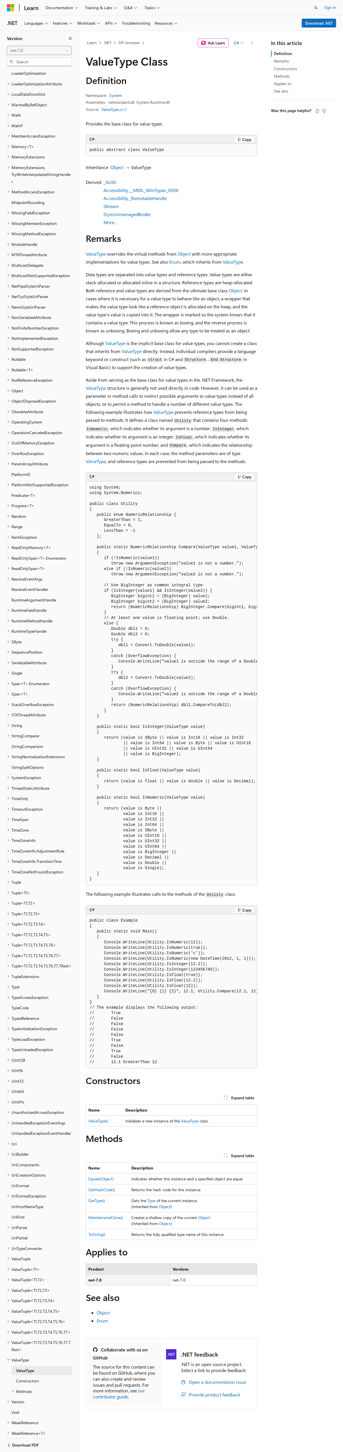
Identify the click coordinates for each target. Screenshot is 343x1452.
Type (151, 1200)
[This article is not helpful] (324, 110)
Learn (92, 42)
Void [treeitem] (15, 1392)
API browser (129, 42)
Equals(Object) (101, 1178)
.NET (107, 42)
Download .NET (319, 23)
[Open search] (316, 8)
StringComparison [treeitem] (27, 726)
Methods (282, 76)
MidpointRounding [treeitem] (27, 182)
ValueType (96, 254)
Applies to (282, 83)
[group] (171, 683)
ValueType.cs (112, 109)
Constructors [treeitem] (27, 1361)
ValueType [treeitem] (25, 1350)
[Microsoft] (10, 7)
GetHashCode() (101, 1189)
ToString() (96, 1234)
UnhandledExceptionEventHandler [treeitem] (41, 1113)
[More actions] (252, 43)
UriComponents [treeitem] (25, 1145)
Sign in (330, 7)
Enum (175, 262)
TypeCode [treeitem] (20, 988)
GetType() (96, 1200)
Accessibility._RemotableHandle (135, 198)
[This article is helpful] (317, 110)
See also (281, 91)
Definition (283, 53)
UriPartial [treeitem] (19, 1218)
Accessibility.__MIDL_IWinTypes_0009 (141, 190)
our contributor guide (119, 1394)
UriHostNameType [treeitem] (27, 1187)
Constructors (285, 68)
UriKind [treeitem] (17, 1197)
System (115, 95)
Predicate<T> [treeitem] (23, 475)
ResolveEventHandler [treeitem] (29, 569)
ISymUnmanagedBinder (127, 214)
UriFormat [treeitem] (20, 1166)
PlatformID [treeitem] (20, 454)
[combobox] (39, 50)
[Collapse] (70, 38)
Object (117, 167)
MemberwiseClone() (105, 1217)
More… (111, 222)
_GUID (110, 182)
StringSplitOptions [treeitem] (27, 747)
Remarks (281, 61)
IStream (111, 206)
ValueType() (98, 1121)
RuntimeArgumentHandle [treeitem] (33, 580)
